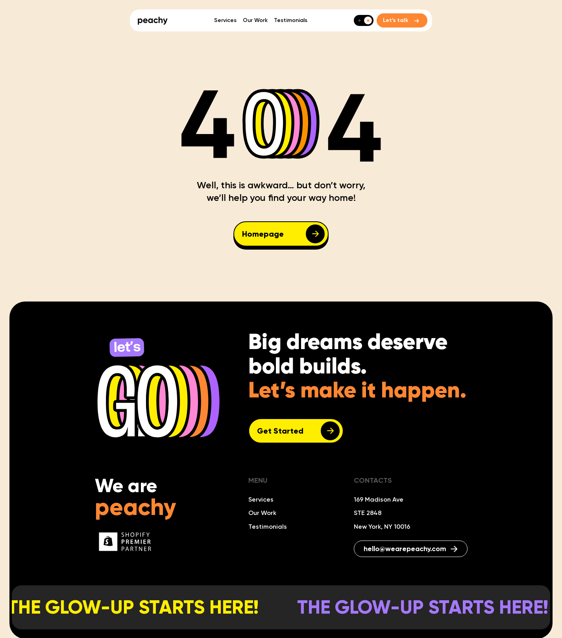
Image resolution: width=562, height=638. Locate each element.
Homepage (263, 234)
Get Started (280, 431)
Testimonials (290, 20)
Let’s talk (396, 20)
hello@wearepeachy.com (411, 548)
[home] (153, 21)
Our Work (255, 20)
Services (225, 20)
